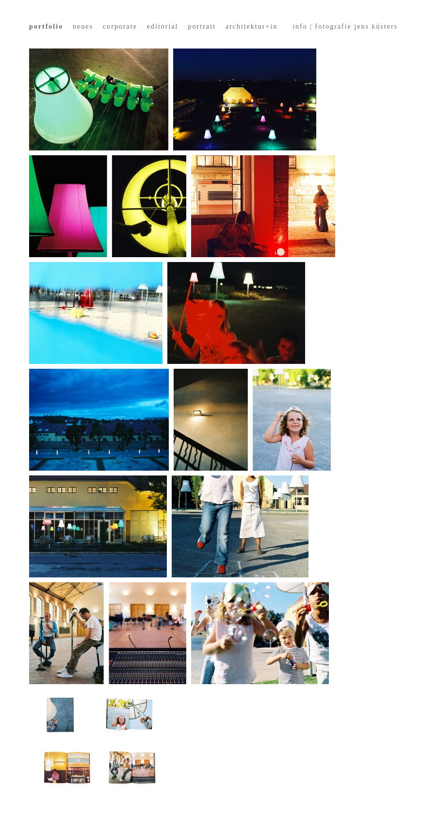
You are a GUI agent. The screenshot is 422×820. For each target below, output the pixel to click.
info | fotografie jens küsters (345, 26)
